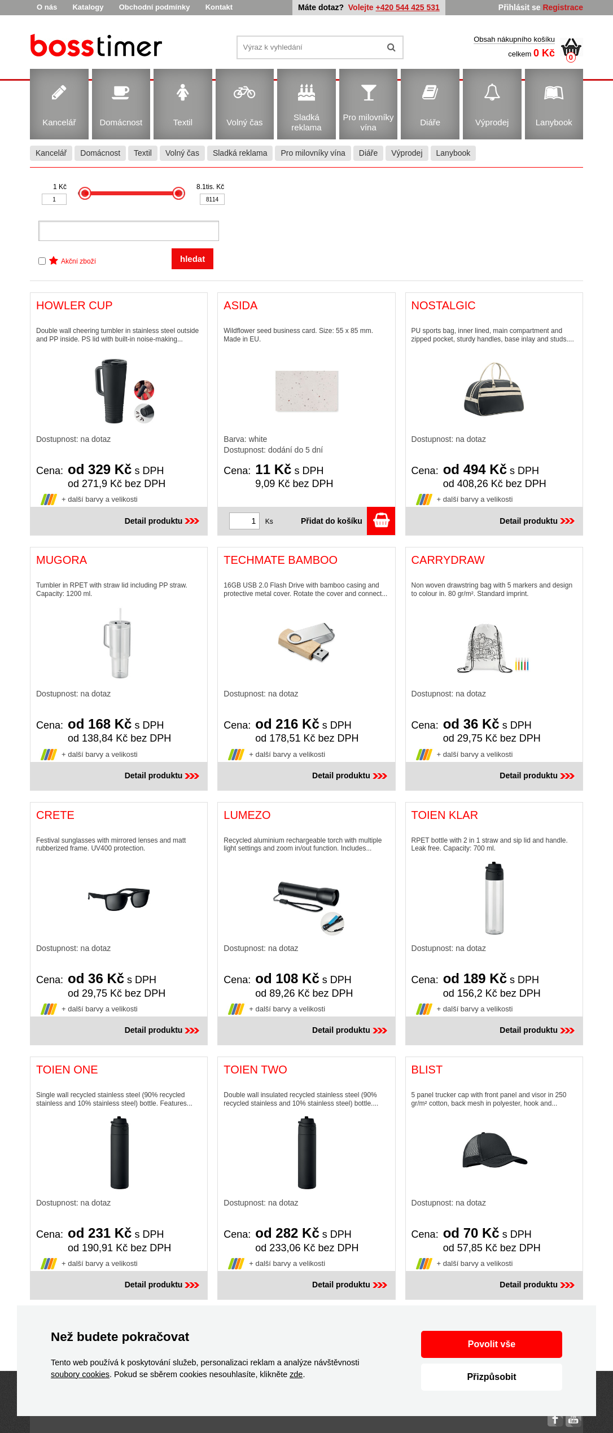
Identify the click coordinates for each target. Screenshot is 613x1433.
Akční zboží (78, 261)
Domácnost (100, 152)
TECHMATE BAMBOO (281, 560)
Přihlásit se (519, 7)
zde (296, 1374)
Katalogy (87, 7)
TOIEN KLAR (445, 815)
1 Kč (60, 187)
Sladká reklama (240, 152)
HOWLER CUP (74, 305)
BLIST (427, 1069)
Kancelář (51, 152)
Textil (143, 152)
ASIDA (240, 305)
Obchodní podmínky (154, 7)
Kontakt (219, 7)
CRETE (55, 815)
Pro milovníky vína (313, 152)
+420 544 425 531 (408, 7)
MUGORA (61, 560)
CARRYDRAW (448, 560)
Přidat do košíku (348, 521)
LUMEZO (247, 815)
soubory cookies (80, 1374)
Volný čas (182, 152)
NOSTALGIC (443, 305)
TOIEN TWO (255, 1069)
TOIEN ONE (67, 1069)
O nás (47, 7)
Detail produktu (163, 520)
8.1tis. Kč (210, 187)
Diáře (368, 152)
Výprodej (406, 152)
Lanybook (453, 152)
